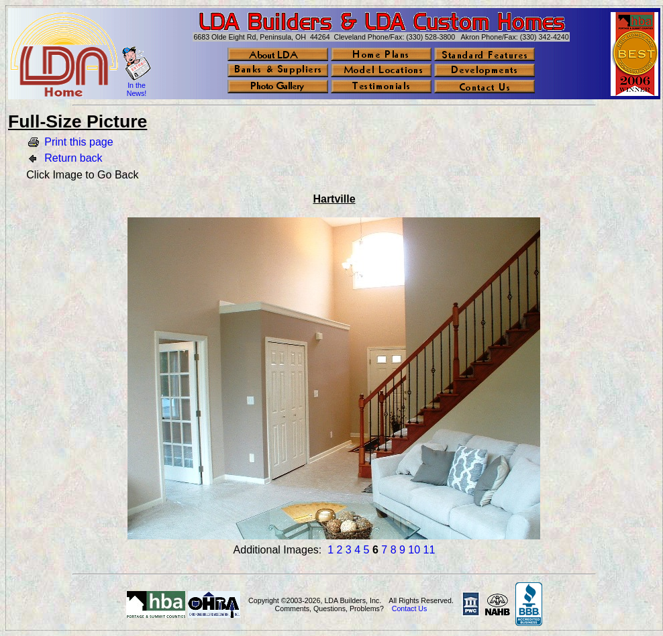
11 (429, 549)
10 (414, 549)
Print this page (78, 142)
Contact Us (409, 608)
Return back (73, 158)
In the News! (137, 89)
